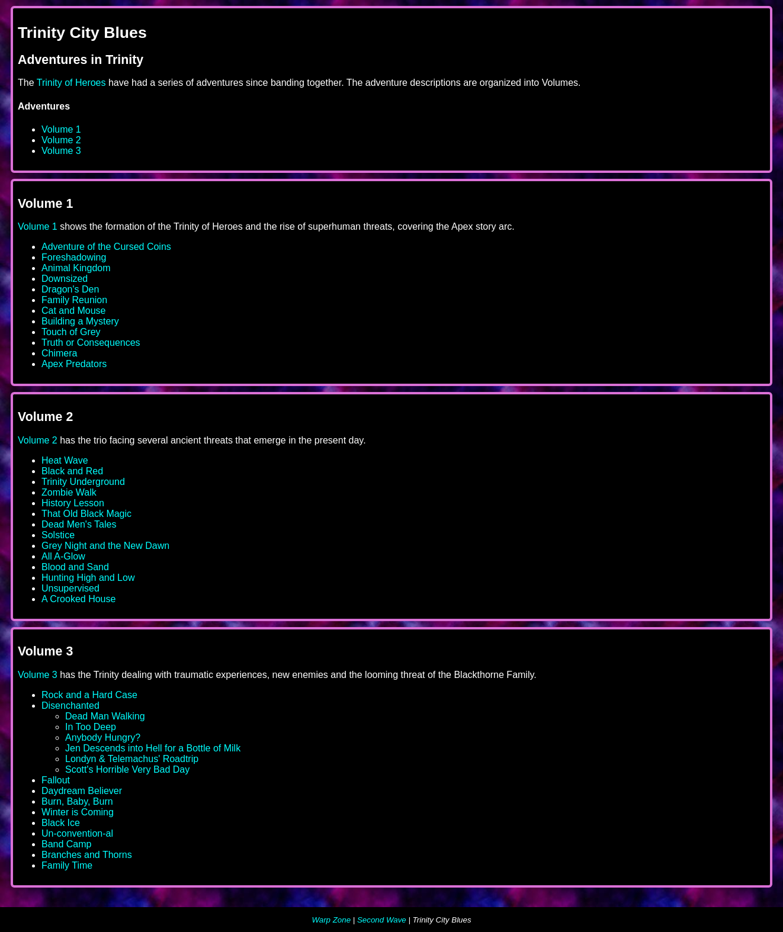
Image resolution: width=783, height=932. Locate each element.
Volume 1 (61, 129)
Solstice (58, 535)
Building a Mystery (80, 321)
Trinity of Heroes (71, 83)
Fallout (55, 780)
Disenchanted (70, 705)
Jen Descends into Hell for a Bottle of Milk (152, 748)
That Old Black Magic (86, 514)
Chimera (59, 353)
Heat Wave (64, 460)
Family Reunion (74, 300)
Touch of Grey (71, 332)
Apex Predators (74, 364)
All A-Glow (63, 556)
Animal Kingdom (76, 268)
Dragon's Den (70, 289)
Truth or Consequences (90, 343)
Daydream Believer (81, 791)
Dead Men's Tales (78, 524)
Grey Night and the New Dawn (105, 546)
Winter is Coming (77, 812)
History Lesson (72, 503)
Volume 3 (61, 151)
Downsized (64, 279)
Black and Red (72, 471)
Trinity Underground (83, 482)
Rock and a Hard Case (89, 695)
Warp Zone (331, 919)
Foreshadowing (73, 257)
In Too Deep (90, 727)
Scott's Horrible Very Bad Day (127, 769)
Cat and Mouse (73, 311)
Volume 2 (61, 140)
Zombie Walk (69, 492)
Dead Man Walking (105, 716)
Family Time (66, 865)
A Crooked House (78, 599)
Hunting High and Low (87, 578)
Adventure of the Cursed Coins (106, 247)
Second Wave (381, 919)
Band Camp (66, 844)
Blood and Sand (75, 567)
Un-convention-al (77, 833)
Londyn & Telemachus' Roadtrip (131, 759)
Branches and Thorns (86, 855)
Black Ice (60, 823)
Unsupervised (70, 588)
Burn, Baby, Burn (77, 801)
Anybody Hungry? (102, 737)
